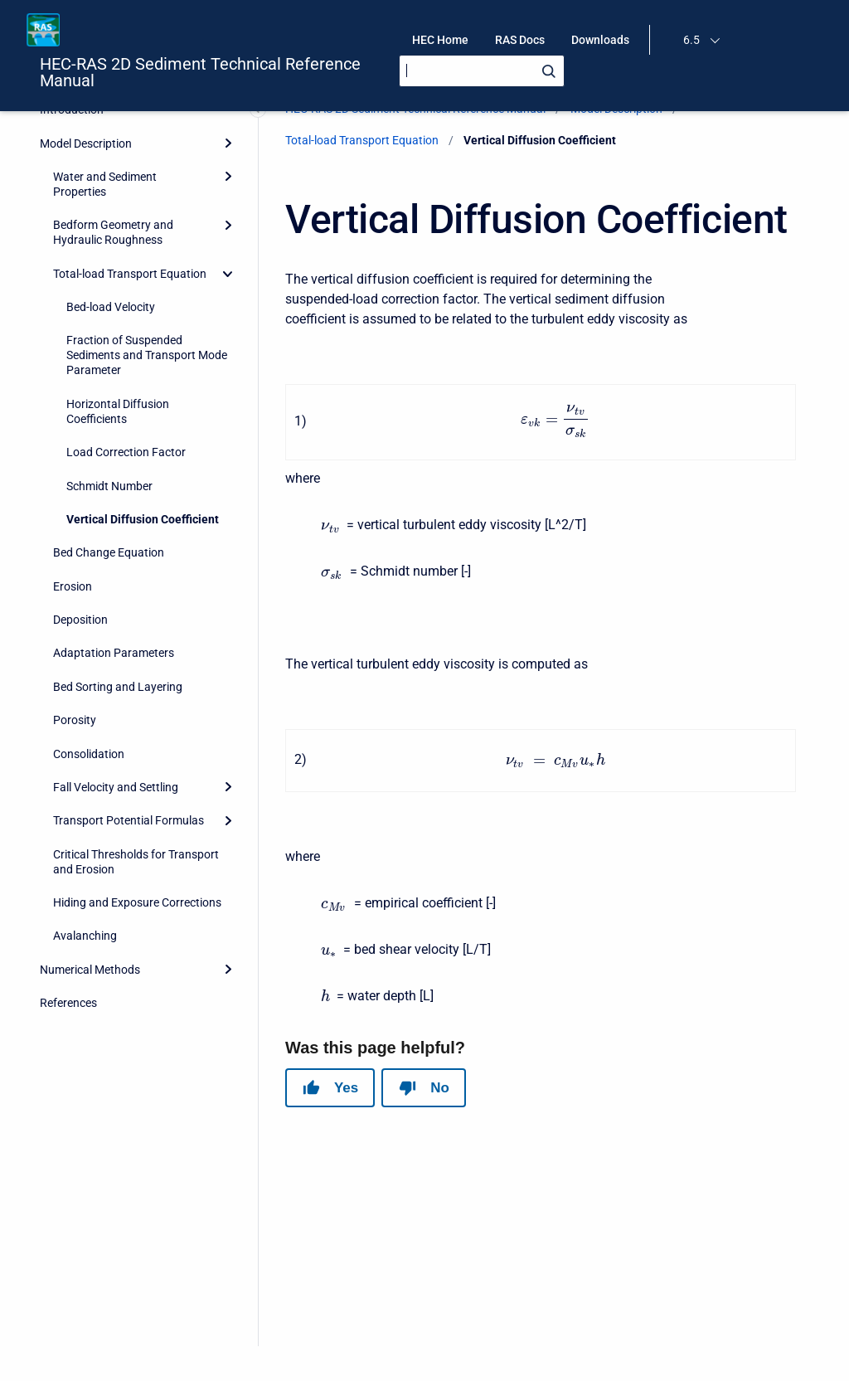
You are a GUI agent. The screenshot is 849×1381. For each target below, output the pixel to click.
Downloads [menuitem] (600, 39)
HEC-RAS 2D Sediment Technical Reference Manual (200, 72)
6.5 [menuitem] (691, 39)
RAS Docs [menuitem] (520, 39)
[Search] (482, 71)
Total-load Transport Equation (362, 140)
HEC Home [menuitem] (440, 39)
